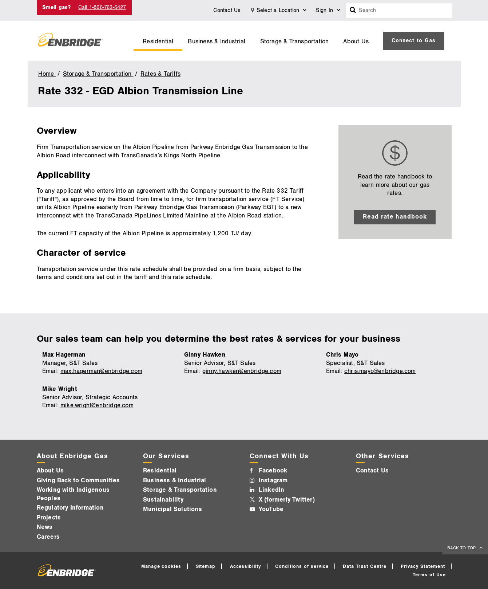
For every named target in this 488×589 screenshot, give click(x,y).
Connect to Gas (414, 41)
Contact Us (226, 10)
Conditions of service (301, 566)
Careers (48, 537)
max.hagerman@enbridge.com (101, 371)
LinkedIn (272, 490)
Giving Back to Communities (78, 480)
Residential (158, 41)
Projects (49, 517)
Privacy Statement (423, 566)
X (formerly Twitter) (287, 499)
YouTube (271, 509)
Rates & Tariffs (160, 74)
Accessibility (245, 566)
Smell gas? (56, 7)
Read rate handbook (395, 216)
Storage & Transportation (294, 41)
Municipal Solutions (172, 509)
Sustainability (163, 499)
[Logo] (70, 41)
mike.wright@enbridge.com (97, 405)
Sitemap (206, 566)
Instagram (273, 480)
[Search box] (353, 10)
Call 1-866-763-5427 (102, 7)
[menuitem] (157, 41)
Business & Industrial (216, 41)
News (45, 527)
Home (47, 74)
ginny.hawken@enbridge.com (241, 371)
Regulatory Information (70, 507)
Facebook (273, 470)
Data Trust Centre (364, 566)
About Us (356, 41)
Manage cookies (161, 566)
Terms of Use (429, 575)
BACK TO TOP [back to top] (462, 548)
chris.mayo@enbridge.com (380, 371)
